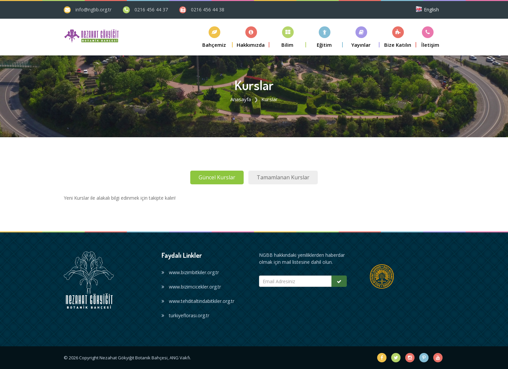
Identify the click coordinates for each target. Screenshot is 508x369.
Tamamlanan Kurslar (283, 177)
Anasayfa (240, 99)
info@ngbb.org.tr (93, 9)
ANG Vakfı (180, 358)
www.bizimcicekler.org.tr (191, 287)
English (431, 9)
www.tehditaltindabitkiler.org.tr (198, 301)
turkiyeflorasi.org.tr (185, 315)
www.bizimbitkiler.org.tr (190, 272)
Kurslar (269, 99)
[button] (214, 37)
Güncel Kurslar (217, 177)
